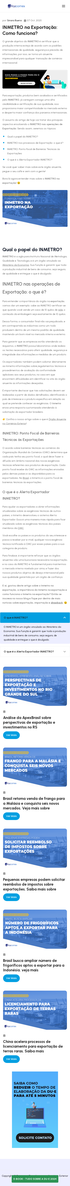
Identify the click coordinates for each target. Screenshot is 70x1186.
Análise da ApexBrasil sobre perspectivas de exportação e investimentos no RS (29, 722)
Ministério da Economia (15, 265)
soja (60, 310)
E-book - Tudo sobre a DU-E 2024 (35, 1178)
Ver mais (11, 735)
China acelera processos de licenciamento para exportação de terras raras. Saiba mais (33, 1046)
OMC (21, 528)
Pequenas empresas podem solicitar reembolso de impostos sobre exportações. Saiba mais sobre (34, 884)
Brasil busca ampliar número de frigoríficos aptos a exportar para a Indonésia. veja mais (33, 965)
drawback (57, 602)
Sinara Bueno (14, 20)
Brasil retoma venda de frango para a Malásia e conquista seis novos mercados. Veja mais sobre (34, 803)
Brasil (26, 478)
